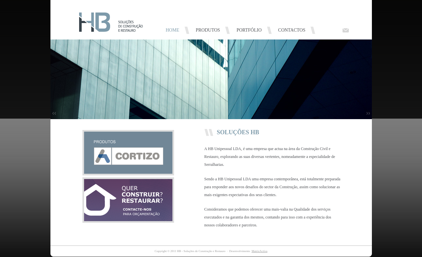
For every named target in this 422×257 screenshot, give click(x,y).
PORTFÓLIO (248, 30)
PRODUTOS (208, 30)
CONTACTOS (292, 30)
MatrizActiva (259, 251)
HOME (172, 30)
